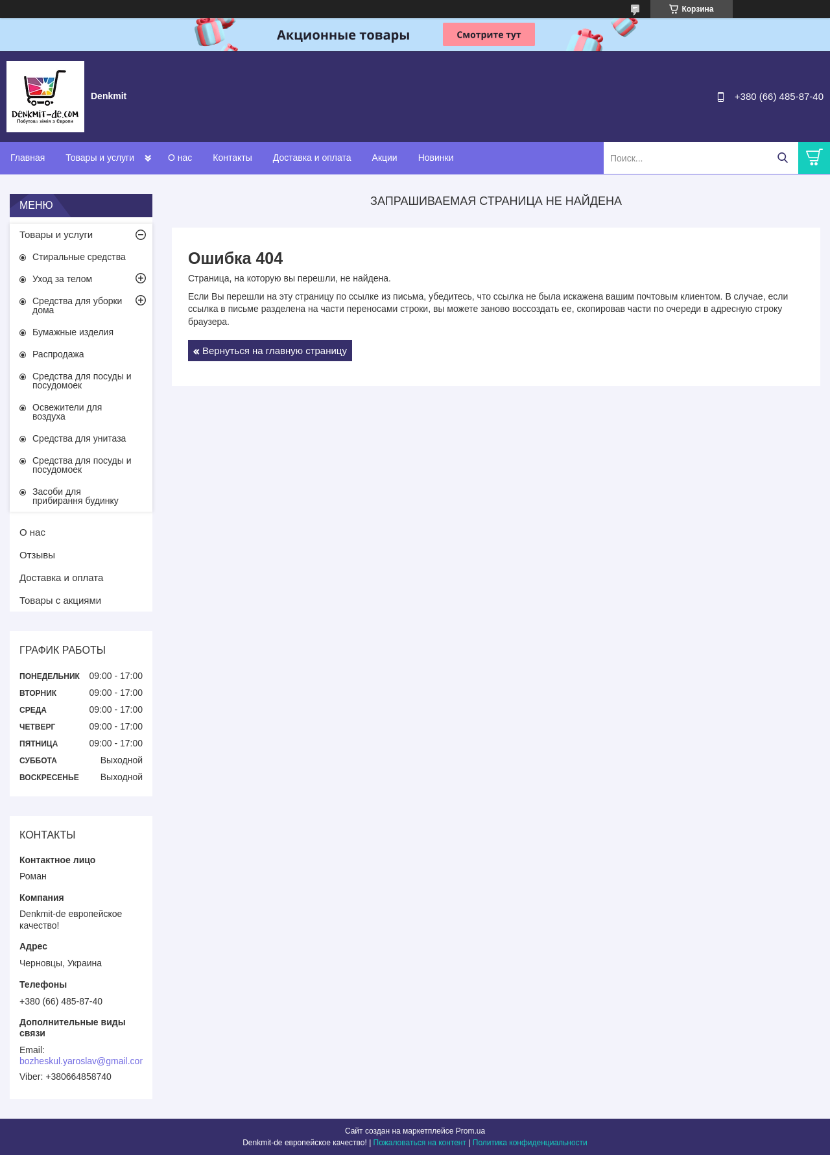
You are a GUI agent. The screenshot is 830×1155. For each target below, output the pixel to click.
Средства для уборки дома (77, 305)
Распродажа (58, 354)
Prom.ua (470, 1131)
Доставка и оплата (312, 157)
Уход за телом (62, 279)
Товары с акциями (60, 600)
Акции (384, 157)
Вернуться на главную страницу (274, 350)
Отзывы (37, 554)
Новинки (436, 157)
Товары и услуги (99, 157)
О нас (180, 157)
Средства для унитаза (79, 438)
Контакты (232, 157)
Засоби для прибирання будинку (75, 496)
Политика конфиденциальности (530, 1142)
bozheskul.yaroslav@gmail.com (83, 1061)
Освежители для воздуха (67, 412)
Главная (27, 157)
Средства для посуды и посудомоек (82, 380)
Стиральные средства (79, 257)
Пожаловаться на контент (420, 1142)
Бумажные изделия (72, 332)
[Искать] (782, 158)
